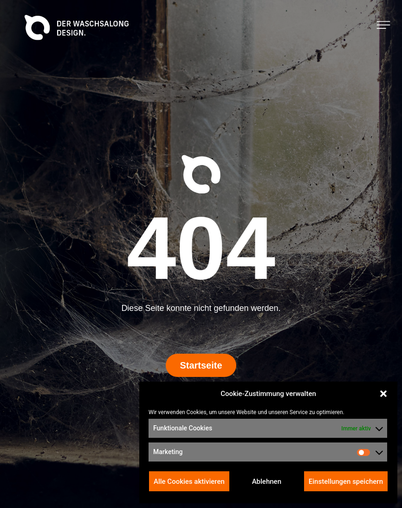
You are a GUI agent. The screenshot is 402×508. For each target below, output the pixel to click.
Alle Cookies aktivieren (189, 481)
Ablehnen (266, 481)
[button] (383, 393)
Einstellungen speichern (346, 481)
